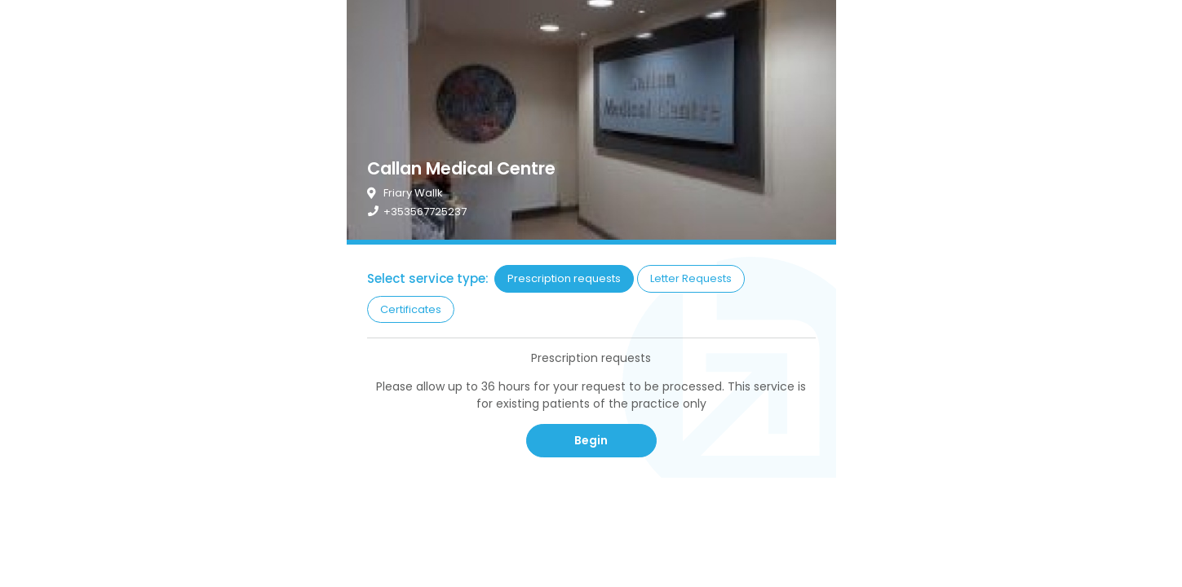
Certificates (410, 309)
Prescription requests (564, 278)
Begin (591, 440)
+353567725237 (425, 211)
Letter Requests (691, 278)
